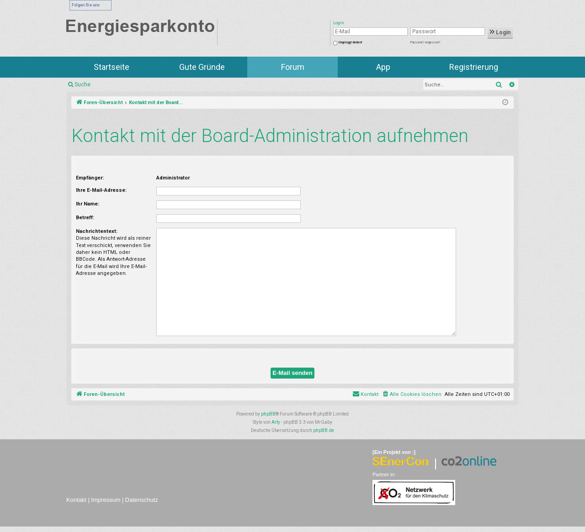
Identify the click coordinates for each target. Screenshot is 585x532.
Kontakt (76, 499)
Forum (292, 67)
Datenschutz (141, 499)
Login (500, 32)
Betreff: (85, 218)
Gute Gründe (202, 67)
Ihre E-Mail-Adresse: (101, 190)
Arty (275, 422)
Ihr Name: (87, 204)
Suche (82, 84)
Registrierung (473, 67)
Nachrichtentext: (96, 231)
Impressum (105, 499)
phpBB (268, 413)
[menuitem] (411, 395)
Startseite (111, 67)
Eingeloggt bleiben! (350, 42)
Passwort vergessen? (425, 42)
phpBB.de (323, 430)
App (383, 67)
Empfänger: (90, 178)
